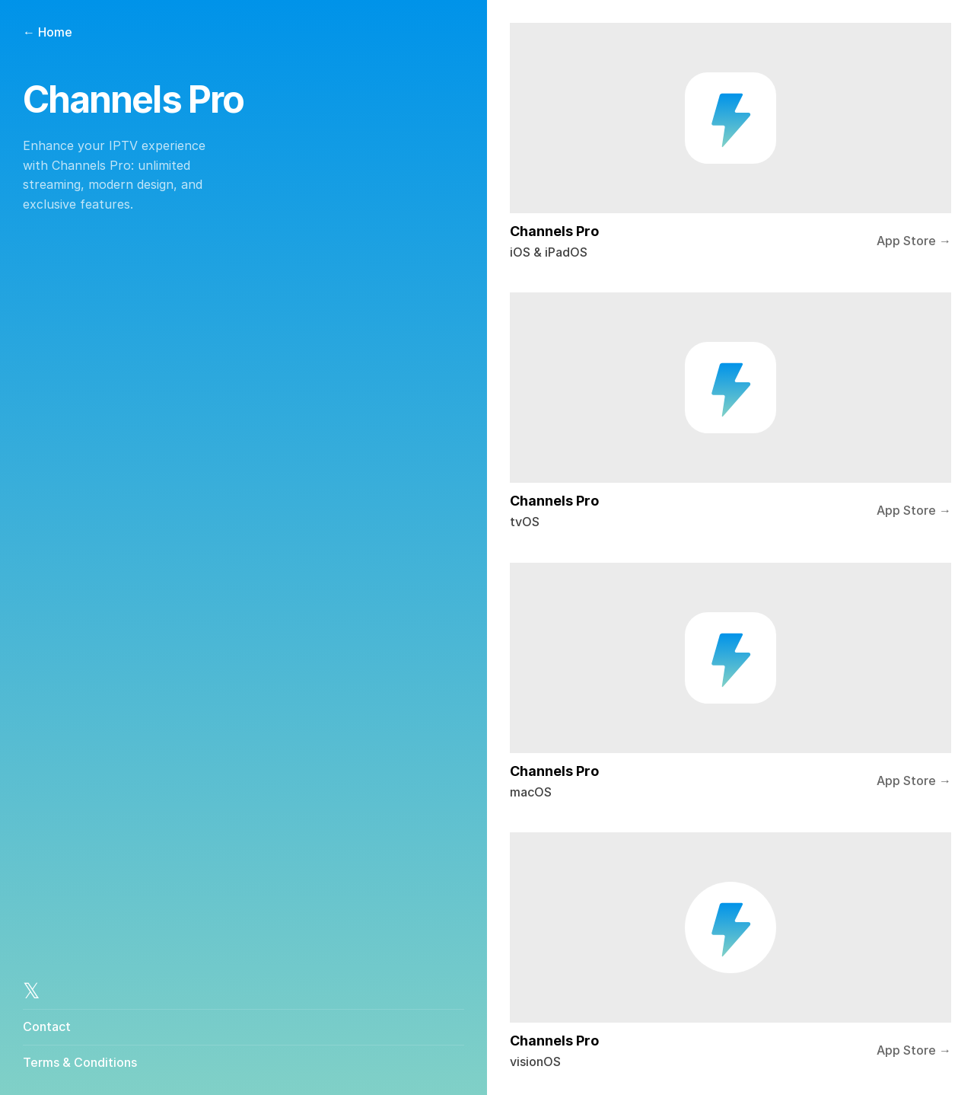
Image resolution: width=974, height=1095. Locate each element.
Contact (47, 1026)
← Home (47, 32)
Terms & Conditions (80, 1061)
